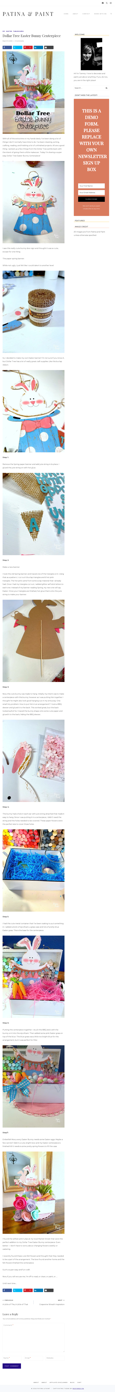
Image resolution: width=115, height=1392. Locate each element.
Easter (9, 31)
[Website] (55, 1358)
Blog (72, 1382)
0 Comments (19, 41)
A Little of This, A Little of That (17, 1301)
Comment (8, 1325)
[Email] (33, 1358)
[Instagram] (110, 3)
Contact (86, 14)
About (75, 14)
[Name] (12, 1358)
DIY (4, 31)
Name (6, 1358)
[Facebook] (102, 3)
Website (49, 1358)
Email (28, 1358)
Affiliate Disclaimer (59, 1382)
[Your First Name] (91, 185)
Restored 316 (78, 1388)
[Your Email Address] (91, 192)
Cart (79, 1382)
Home (66, 14)
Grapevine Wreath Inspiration (49, 1301)
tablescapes (18, 31)
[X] (106, 3)
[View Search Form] (111, 14)
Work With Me (100, 14)
